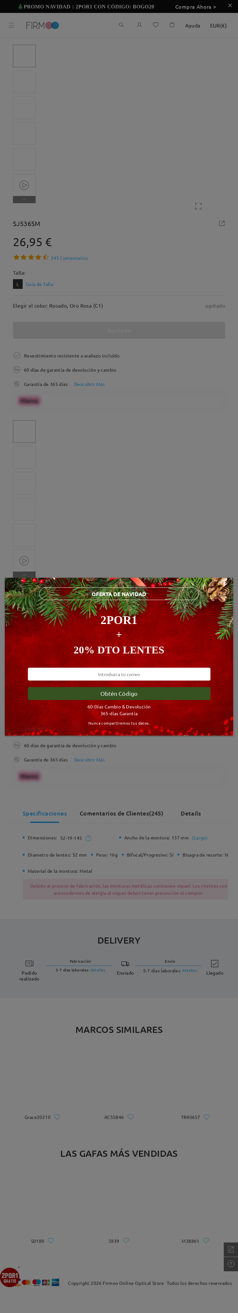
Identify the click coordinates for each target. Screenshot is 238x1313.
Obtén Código (119, 693)
